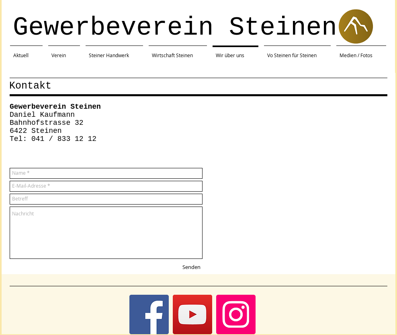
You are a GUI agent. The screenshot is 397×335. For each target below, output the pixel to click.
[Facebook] (149, 314)
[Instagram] (236, 314)
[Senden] (191, 267)
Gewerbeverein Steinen (175, 27)
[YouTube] (192, 314)
